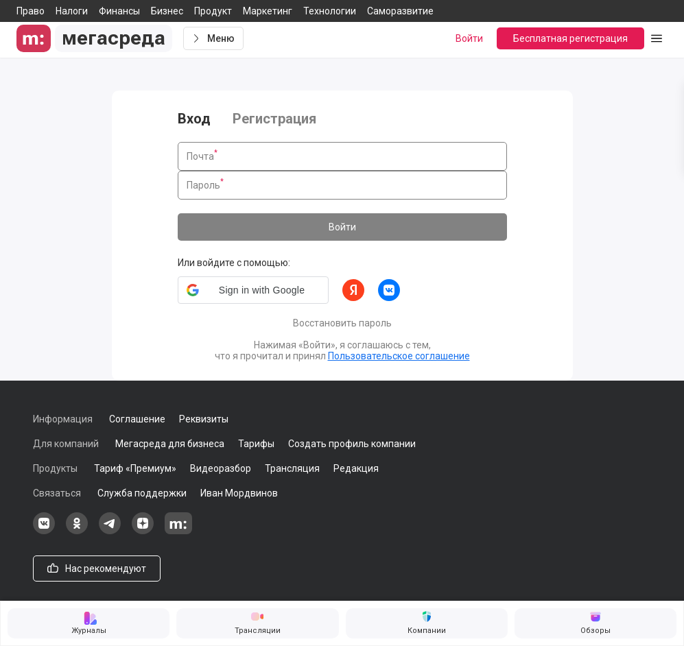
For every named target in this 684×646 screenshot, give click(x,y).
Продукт (213, 10)
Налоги (72, 10)
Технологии (329, 10)
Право (30, 10)
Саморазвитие (400, 10)
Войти (342, 227)
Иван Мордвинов (239, 493)
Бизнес (167, 10)
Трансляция (292, 468)
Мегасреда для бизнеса (169, 443)
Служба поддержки (142, 493)
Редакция (356, 468)
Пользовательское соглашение (399, 355)
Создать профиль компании (352, 443)
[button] (253, 290)
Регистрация (274, 118)
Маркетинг (267, 10)
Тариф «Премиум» (135, 468)
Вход (194, 118)
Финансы (119, 10)
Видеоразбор (220, 468)
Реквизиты (203, 419)
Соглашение (137, 419)
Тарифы (256, 443)
